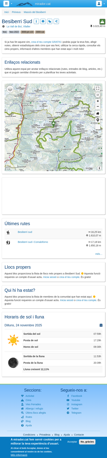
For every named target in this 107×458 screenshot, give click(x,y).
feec (5, 32)
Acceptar (72, 441)
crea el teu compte (69, 277)
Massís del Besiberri (35, 12)
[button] (97, 120)
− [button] (98, 106)
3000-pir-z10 (27, 32)
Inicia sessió (49, 277)
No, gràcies (87, 441)
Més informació (19, 455)
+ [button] (98, 101)
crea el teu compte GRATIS (46, 42)
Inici (6, 12)
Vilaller (26, 26)
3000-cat (40, 32)
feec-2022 (14, 32)
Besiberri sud (25, 232)
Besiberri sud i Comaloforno (33, 242)
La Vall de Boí (14, 26)
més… (98, 253)
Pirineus (16, 12)
